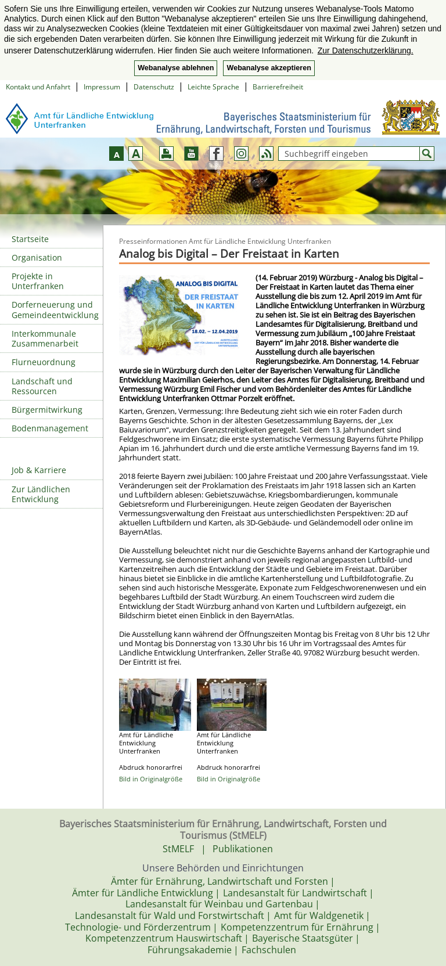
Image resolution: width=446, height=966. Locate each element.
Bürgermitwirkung (47, 409)
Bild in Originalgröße (150, 778)
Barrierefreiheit (278, 87)
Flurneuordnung (43, 361)
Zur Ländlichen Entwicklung (41, 494)
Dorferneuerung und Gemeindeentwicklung (55, 309)
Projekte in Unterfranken (38, 281)
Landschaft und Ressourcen (42, 386)
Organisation (37, 257)
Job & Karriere (39, 469)
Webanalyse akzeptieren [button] (268, 68)
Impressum (102, 87)
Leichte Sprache (213, 87)
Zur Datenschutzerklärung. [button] (365, 50)
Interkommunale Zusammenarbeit (45, 338)
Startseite (30, 238)
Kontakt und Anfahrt (38, 87)
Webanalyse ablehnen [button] (176, 68)
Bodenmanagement (50, 428)
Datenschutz (154, 87)
